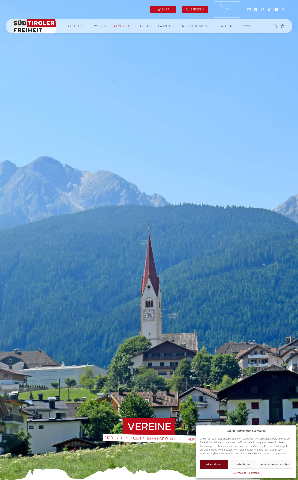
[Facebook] (255, 9)
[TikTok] (269, 9)
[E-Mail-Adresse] (249, 9)
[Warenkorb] (283, 26)
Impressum (254, 473)
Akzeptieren (214, 464)
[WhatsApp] (283, 9)
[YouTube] (276, 9)
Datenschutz (239, 473)
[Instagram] (262, 9)
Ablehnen (243, 464)
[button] (275, 26)
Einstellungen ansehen (275, 464)
